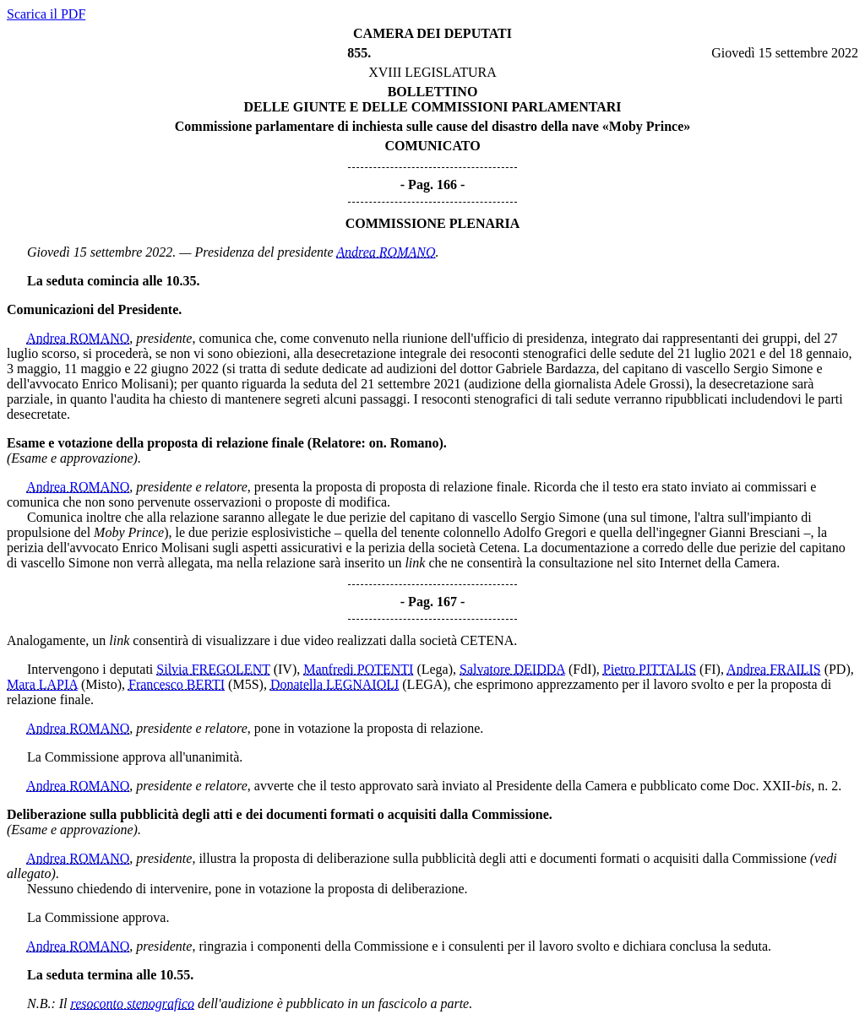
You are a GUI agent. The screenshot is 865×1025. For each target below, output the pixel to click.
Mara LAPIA (42, 684)
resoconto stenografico (133, 1003)
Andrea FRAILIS (773, 669)
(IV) (285, 669)
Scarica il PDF (46, 14)
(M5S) (246, 684)
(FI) (710, 669)
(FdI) (582, 669)
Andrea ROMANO (385, 252)
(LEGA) (424, 684)
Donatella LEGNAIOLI (334, 684)
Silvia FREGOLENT (212, 669)
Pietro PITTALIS (649, 669)
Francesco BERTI (176, 684)
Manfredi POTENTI (358, 669)
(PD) (837, 669)
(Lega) (434, 669)
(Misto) (101, 684)
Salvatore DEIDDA (512, 669)
